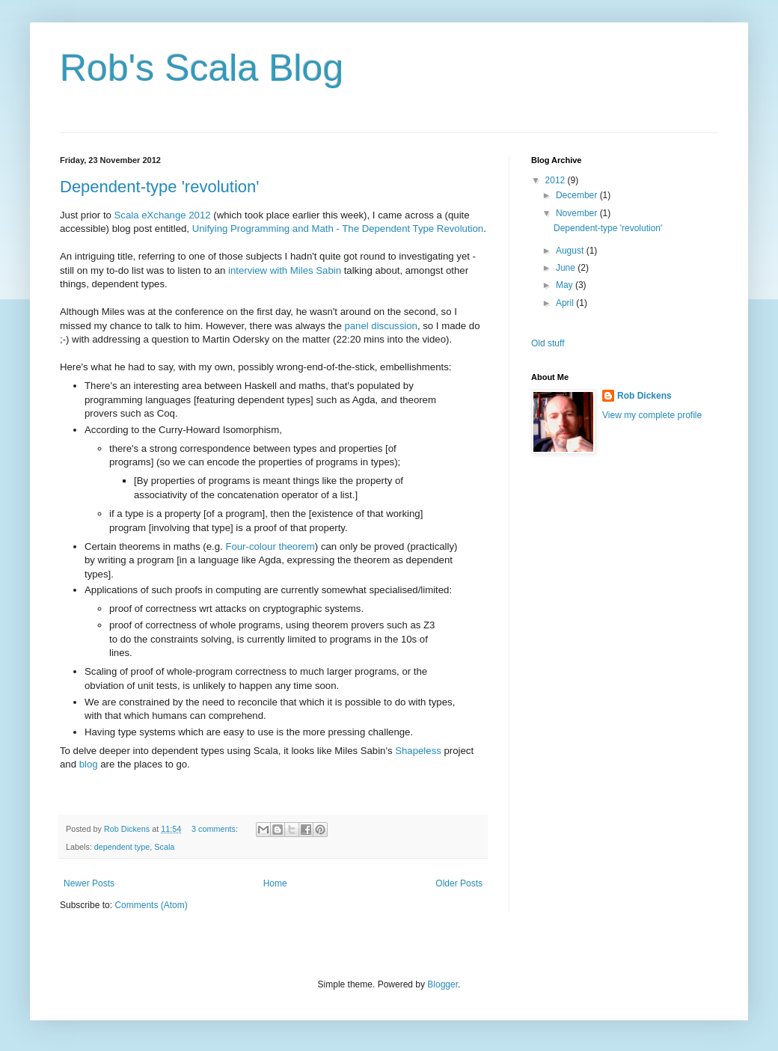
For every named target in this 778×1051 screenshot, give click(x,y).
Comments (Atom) (150, 905)
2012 (556, 180)
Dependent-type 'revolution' (159, 186)
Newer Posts (89, 883)
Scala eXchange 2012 (162, 215)
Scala (164, 846)
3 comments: (216, 828)
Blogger (442, 984)
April (566, 303)
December (578, 195)
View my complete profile (652, 415)
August (571, 250)
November (578, 213)
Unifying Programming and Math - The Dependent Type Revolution (338, 228)
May (565, 285)
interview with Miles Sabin (284, 270)
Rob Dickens (644, 395)
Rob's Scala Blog (201, 68)
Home (275, 883)
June (567, 268)
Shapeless (418, 750)
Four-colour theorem (269, 546)
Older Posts (459, 883)
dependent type (122, 846)
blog (88, 764)
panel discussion (380, 325)
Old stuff (547, 343)
